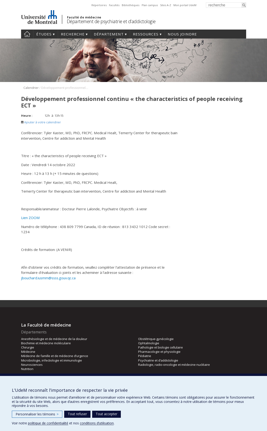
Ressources (145, 34)
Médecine (28, 351)
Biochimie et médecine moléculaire (46, 343)
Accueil (27, 34)
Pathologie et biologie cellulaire (160, 347)
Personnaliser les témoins (37, 414)
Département (109, 34)
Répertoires (99, 5)
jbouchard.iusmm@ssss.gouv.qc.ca (48, 278)
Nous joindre (182, 34)
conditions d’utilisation (97, 423)
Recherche (73, 34)
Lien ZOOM (30, 217)
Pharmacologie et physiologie (159, 351)
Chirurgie (27, 347)
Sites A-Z (165, 5)
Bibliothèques (130, 5)
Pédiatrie (144, 356)
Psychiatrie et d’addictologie (158, 360)
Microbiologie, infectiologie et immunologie (51, 360)
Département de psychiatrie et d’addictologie (111, 21)
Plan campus (150, 5)
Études (44, 34)
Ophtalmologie (148, 343)
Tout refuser (77, 414)
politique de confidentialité (48, 423)
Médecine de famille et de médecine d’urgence (54, 356)
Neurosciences (32, 364)
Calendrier (31, 88)
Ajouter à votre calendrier (41, 122)
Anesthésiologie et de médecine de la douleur (54, 339)
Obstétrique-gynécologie (156, 339)
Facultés (114, 5)
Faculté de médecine (84, 17)
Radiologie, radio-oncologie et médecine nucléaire (174, 364)
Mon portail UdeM (184, 5)
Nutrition (27, 369)
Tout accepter (106, 414)
